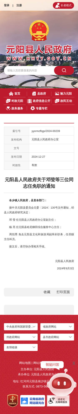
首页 (14, 94)
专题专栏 (39, 108)
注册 (19, 5)
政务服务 (14, 108)
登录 (6, 5)
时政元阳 (14, 101)
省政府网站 (49, 326)
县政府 (39, 94)
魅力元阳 (63, 94)
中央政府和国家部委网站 (21, 326)
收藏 (47, 292)
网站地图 (25, 363)
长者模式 (63, 5)
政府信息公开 (39, 101)
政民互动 (63, 101)
